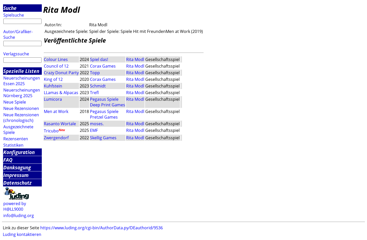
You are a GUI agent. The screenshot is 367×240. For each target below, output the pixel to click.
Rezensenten (15, 139)
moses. (97, 124)
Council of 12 (56, 66)
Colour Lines (56, 59)
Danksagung (17, 167)
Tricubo (51, 131)
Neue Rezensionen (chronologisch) (21, 117)
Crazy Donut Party (61, 72)
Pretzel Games (104, 117)
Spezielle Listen (21, 71)
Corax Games (103, 66)
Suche (10, 8)
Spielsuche (13, 15)
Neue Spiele (14, 102)
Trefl (94, 92)
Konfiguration (19, 152)
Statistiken (13, 145)
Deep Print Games (107, 105)
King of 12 (53, 79)
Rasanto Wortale (60, 124)
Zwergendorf (56, 138)
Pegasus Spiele (104, 99)
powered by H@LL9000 (14, 206)
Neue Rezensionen (21, 108)
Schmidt (98, 86)
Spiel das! (99, 59)
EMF (94, 130)
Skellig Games (103, 138)
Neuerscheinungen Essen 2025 (21, 80)
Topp (95, 72)
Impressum (16, 175)
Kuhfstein (53, 86)
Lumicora (53, 99)
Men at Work (56, 111)
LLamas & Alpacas (61, 92)
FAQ (7, 159)
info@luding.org (18, 215)
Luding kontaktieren (22, 234)
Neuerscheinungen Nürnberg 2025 (21, 92)
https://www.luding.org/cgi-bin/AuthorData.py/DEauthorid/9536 (101, 228)
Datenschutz (17, 182)
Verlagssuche (16, 54)
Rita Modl (135, 59)
